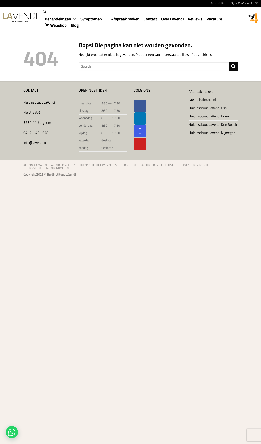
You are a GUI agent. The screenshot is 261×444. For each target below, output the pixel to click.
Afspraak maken (201, 91)
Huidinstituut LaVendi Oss (208, 108)
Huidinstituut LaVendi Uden (209, 116)
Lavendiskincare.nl (202, 99)
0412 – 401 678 (36, 132)
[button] (44, 11)
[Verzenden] (233, 66)
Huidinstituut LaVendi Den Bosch (213, 124)
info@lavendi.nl (35, 142)
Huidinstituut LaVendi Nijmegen (212, 132)
